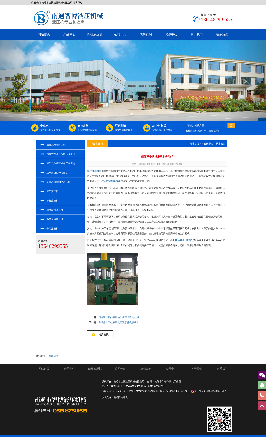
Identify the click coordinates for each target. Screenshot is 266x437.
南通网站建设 (120, 397)
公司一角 (120, 34)
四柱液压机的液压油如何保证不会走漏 (118, 317)
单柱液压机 (52, 200)
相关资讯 (100, 333)
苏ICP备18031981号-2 (177, 391)
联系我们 (222, 34)
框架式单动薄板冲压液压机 (60, 163)
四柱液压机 (94, 34)
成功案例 (146, 34)
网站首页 (44, 34)
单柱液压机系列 (212, 130)
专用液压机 (52, 228)
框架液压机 (52, 191)
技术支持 (220, 143)
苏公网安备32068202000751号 (210, 391)
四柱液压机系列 (194, 130)
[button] (20, 80)
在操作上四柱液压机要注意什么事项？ (118, 322)
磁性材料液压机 (54, 210)
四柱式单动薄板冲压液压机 (60, 154)
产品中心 (69, 34)
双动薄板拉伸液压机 (57, 172)
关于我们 (197, 34)
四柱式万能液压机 (55, 144)
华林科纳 (53, 356)
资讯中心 (171, 34)
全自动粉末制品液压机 (58, 182)
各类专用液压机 (54, 219)
